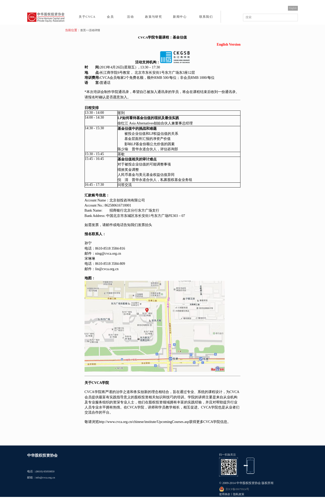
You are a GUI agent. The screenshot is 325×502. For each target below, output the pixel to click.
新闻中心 (179, 16)
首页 (83, 30)
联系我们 (206, 16)
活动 (130, 16)
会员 (110, 16)
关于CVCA (87, 16)
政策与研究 (153, 16)
